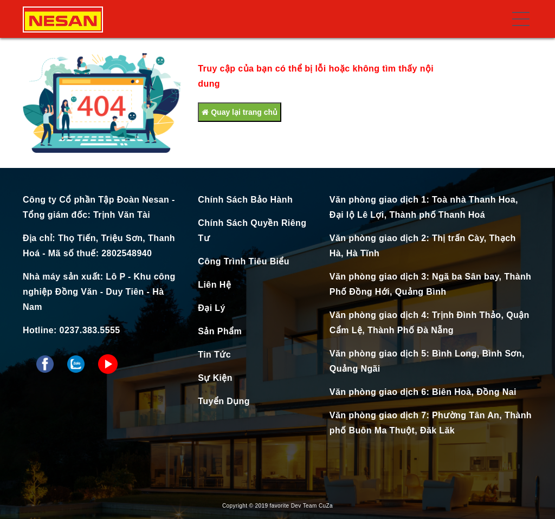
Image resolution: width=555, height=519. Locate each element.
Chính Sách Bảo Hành (245, 199)
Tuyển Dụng (224, 401)
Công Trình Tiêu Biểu (243, 261)
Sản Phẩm (220, 331)
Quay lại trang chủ (240, 112)
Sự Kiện (215, 377)
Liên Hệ (214, 284)
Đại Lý (211, 308)
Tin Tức (214, 354)
